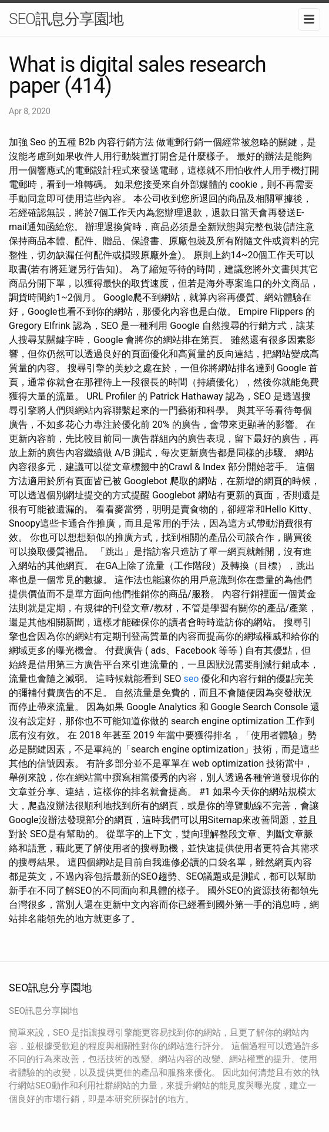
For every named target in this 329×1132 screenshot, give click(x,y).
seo (191, 678)
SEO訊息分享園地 (66, 19)
